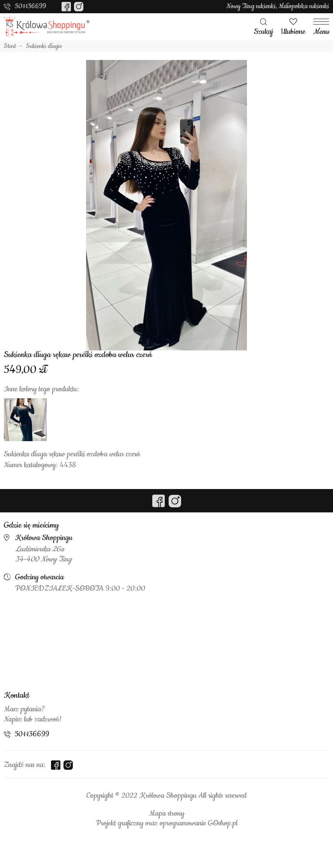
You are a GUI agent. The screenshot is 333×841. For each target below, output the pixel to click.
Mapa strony (166, 814)
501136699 (30, 6)
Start (10, 46)
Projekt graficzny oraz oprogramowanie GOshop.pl (167, 823)
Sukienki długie (44, 46)
